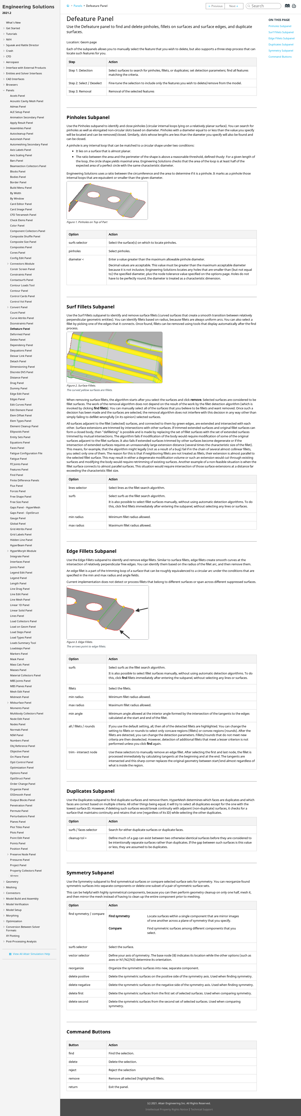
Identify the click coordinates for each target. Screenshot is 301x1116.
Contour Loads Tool (22, 285)
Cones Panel (17, 252)
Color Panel (17, 225)
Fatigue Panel (18, 458)
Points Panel (17, 843)
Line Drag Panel (20, 588)
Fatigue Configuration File (26, 453)
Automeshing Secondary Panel (29, 144)
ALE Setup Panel (20, 112)
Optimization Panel (22, 767)
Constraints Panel (21, 274)
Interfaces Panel (20, 561)
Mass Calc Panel (19, 664)
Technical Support (202, 1109)
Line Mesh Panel (20, 599)
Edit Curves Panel (21, 404)
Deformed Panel (20, 334)
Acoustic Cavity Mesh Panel (26, 101)
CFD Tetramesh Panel (23, 214)
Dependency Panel (21, 345)
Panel (21, 545)
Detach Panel (18, 361)
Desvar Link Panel (21, 356)
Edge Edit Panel (19, 393)
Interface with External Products (26, 67)
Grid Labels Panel (21, 534)
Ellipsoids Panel (19, 431)
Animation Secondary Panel (27, 117)
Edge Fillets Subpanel (282, 38)
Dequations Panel (21, 350)
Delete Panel (17, 339)
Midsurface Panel (20, 702)
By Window (17, 198)
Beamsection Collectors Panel (28, 166)
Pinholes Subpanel (280, 26)
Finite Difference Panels (24, 480)
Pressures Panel (20, 859)
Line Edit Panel (19, 594)
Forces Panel (18, 491)
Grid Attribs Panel (21, 529)
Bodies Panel (18, 177)
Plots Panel (17, 832)
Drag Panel (17, 383)
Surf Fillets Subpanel (281, 32)
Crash (9, 50)
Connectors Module (22, 263)
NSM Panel (16, 735)
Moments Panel (19, 708)
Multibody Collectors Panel (26, 713)
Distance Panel (19, 377)
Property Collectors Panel (26, 870)
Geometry (12, 881)
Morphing (12, 915)
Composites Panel (21, 247)
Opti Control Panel (21, 762)
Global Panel (18, 523)
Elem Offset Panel (21, 415)
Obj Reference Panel (22, 746)
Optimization (14, 921)
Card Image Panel (21, 209)
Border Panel (18, 182)
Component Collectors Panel (27, 231)
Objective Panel (19, 751)
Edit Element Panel (21, 410)
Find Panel (16, 475)
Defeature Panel (20, 329)
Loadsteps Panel (20, 648)
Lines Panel (17, 616)
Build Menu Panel (21, 187)
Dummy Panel (18, 388)
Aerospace (12, 62)
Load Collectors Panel (23, 621)
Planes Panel (18, 821)
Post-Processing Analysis (21, 941)
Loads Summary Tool (23, 643)
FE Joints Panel (19, 464)
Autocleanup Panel (21, 133)
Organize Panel (19, 789)
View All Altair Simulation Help (31, 954)
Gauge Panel (18, 518)
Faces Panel (17, 448)
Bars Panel (16, 160)
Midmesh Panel (19, 697)
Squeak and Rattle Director (22, 45)
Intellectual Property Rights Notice (167, 1109)
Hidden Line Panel (21, 540)
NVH (9, 39)
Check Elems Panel (21, 220)
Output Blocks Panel (22, 800)
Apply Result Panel (21, 122)
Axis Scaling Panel (21, 155)
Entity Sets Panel (20, 437)
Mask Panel (17, 659)
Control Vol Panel (21, 301)
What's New (13, 22)
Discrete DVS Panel (21, 372)
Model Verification (17, 904)
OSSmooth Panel (20, 794)
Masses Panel (18, 670)
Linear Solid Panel (21, 610)
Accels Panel (17, 95)
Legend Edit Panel (21, 572)
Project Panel (18, 865)
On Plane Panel (19, 756)
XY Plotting (13, 935)
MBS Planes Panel (21, 686)
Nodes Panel (17, 724)
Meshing (11, 887)
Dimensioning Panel (22, 366)
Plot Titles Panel (20, 827)
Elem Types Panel (20, 420)
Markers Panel (19, 653)
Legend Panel (18, 578)
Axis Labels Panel (20, 149)
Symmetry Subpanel (281, 50)
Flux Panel (16, 485)
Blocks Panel (17, 171)
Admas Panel (18, 106)
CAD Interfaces (15, 79)
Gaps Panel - (25, 507)
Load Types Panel (21, 637)
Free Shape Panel (20, 496)
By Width (15, 193)
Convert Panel (19, 307)
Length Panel (18, 583)
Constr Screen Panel (22, 269)
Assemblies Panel (20, 128)
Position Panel (19, 848)
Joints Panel (17, 567)
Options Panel (19, 773)
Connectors (13, 893)
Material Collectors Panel (25, 675)
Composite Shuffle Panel (25, 236)
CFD (8, 56)
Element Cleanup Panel (24, 426)
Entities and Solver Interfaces (24, 73)
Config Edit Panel (20, 258)
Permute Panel (19, 811)
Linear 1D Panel (19, 605)
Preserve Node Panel (23, 854)
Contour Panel (19, 290)
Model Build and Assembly (22, 898)
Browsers (12, 84)
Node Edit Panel (20, 719)
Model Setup (14, 910)
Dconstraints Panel (21, 323)
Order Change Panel (22, 783)
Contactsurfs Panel (21, 280)
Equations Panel (20, 442)
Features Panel (19, 469)
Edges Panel (17, 399)
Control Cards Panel (22, 296)
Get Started (13, 28)
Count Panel (17, 312)
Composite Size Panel (23, 241)
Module (23, 551)
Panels (10, 90)
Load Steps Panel (20, 632)
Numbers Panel (19, 740)
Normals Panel (19, 729)
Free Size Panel (19, 502)
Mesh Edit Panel (20, 691)
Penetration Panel (21, 805)
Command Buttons (280, 56)
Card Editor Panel (21, 204)
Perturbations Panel (22, 816)
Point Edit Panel (20, 838)
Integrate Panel (19, 556)
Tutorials (11, 34)
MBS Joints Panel (20, 680)
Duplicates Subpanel (281, 44)
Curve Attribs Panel (22, 318)
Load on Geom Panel (23, 626)
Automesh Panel (20, 139)
